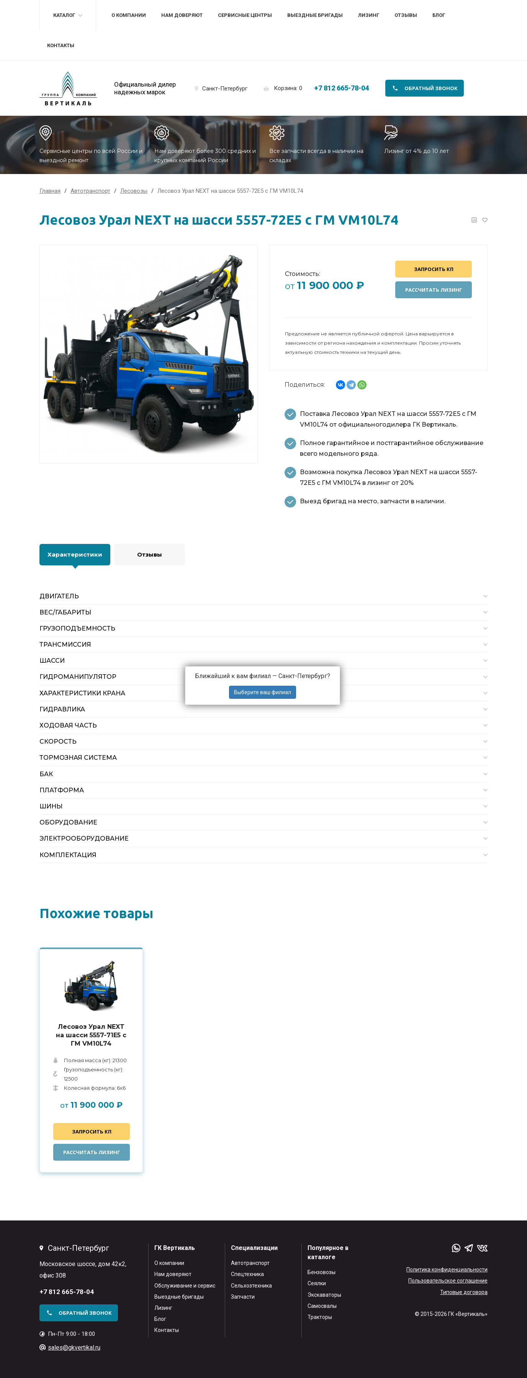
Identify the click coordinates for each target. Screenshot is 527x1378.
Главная (50, 190)
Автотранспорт (250, 1263)
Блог (438, 15)
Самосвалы (322, 1306)
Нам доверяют (182, 15)
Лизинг (368, 15)
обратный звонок (431, 88)
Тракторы (320, 1317)
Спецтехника (247, 1274)
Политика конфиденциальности (447, 1269)
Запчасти (243, 1297)
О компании (128, 15)
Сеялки (317, 1283)
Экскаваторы (324, 1295)
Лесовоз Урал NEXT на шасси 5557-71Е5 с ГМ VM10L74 (91, 1035)
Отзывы (405, 15)
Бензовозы (322, 1272)
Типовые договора (464, 1292)
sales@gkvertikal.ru (74, 1347)
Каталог (64, 15)
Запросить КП (433, 269)
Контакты (60, 45)
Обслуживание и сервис (184, 1286)
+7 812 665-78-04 (341, 88)
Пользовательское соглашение (448, 1281)
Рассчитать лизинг (433, 289)
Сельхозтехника (251, 1286)
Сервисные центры (245, 15)
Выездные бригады (315, 15)
